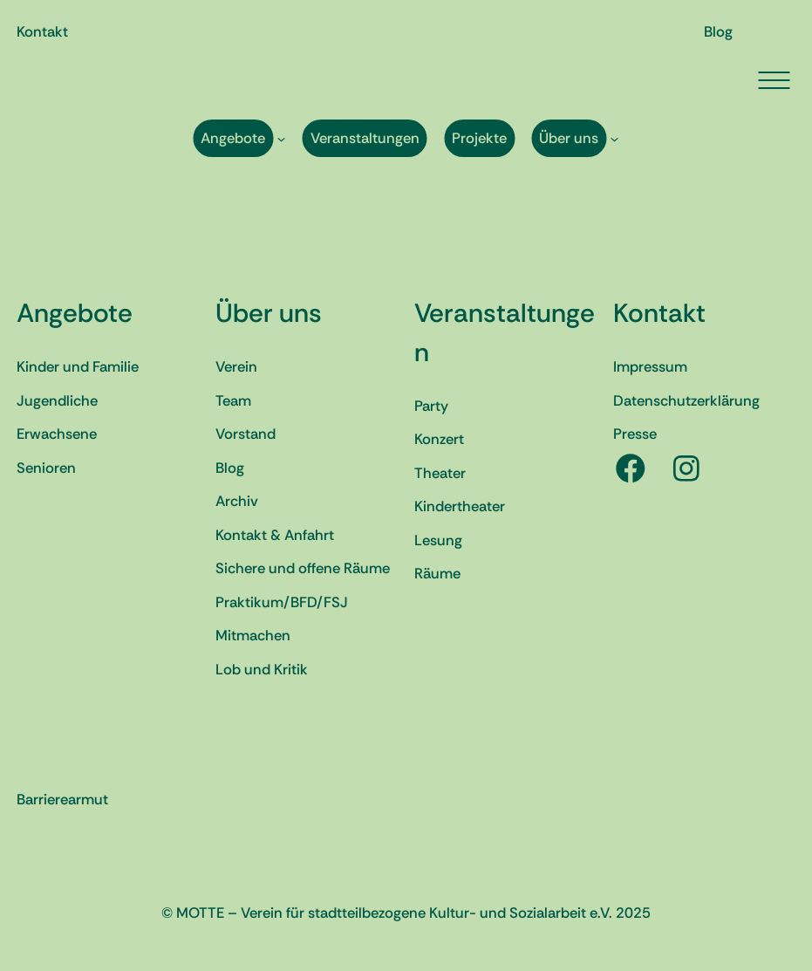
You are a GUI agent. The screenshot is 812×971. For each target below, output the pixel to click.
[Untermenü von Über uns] (615, 138)
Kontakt (659, 313)
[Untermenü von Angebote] (281, 138)
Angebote (75, 313)
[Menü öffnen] (773, 80)
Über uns (268, 313)
